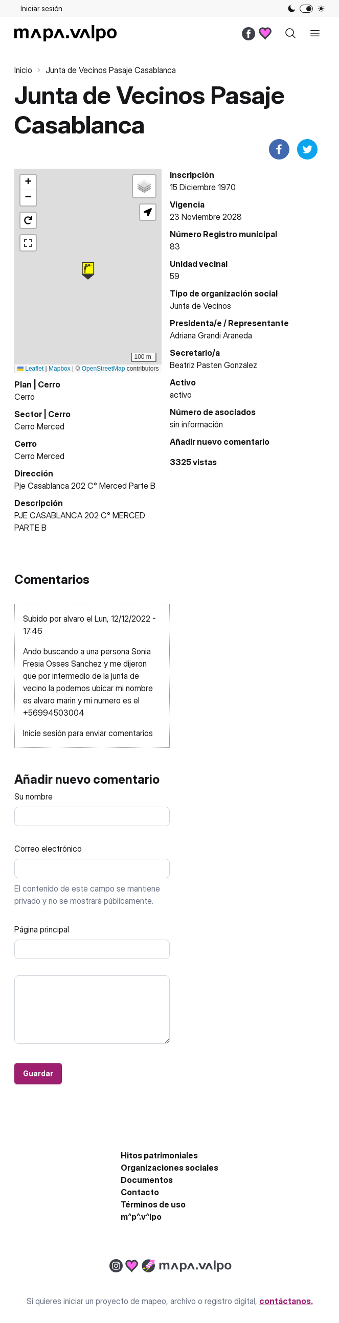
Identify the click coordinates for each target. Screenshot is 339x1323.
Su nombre (33, 796)
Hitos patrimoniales (159, 1155)
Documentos (147, 1180)
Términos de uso (153, 1204)
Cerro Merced (39, 426)
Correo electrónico (48, 848)
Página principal (41, 929)
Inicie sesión (44, 733)
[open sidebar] (315, 33)
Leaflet (30, 368)
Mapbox (60, 368)
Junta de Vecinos (200, 306)
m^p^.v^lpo (141, 1217)
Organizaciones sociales (169, 1167)
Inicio (23, 70)
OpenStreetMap (103, 368)
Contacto (140, 1192)
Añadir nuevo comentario (219, 442)
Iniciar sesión (41, 8)
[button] (88, 271)
